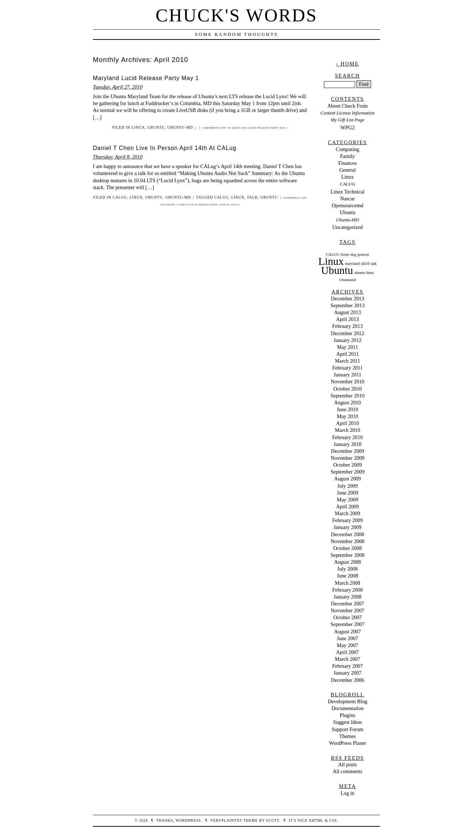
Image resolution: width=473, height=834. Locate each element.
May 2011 (347, 347)
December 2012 (347, 333)
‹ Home (347, 64)
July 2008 (347, 569)
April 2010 (347, 423)
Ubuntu (156, 127)
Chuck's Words (236, 15)
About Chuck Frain (347, 106)
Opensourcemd (347, 205)
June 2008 (347, 576)
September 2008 (347, 555)
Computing (347, 149)
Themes (347, 736)
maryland (352, 264)
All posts (347, 764)
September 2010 (347, 396)
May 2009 (347, 500)
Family (347, 156)
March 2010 (347, 430)
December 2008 (347, 534)
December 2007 (347, 603)
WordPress (188, 820)
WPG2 (347, 127)
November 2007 (347, 610)
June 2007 (347, 638)
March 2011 (347, 361)
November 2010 (347, 381)
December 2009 (347, 451)
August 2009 (347, 478)
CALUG (119, 197)
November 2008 (347, 541)
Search (347, 76)
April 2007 (347, 652)
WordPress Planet (347, 743)
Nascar (347, 198)
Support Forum (347, 729)
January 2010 (347, 444)
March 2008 (347, 583)
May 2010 (347, 416)
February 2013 (347, 326)
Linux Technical (347, 192)
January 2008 (347, 597)
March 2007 (347, 659)
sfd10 (365, 264)
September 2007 (347, 624)
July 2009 (347, 486)
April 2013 (347, 319)
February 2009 (347, 520)
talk (252, 197)
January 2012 (347, 340)
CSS (333, 820)
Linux (138, 127)
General (347, 170)
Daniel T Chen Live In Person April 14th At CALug (164, 148)
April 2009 (347, 506)
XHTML (316, 820)
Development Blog (347, 701)
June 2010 (347, 409)
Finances (347, 163)
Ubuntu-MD (180, 127)
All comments (347, 771)
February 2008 (347, 590)
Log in (347, 793)
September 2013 (347, 305)
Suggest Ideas (347, 722)
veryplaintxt (226, 820)
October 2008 (347, 548)
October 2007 (347, 617)
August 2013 (347, 312)
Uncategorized (347, 227)
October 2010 (347, 389)
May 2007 (347, 645)
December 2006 (347, 680)
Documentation (348, 708)
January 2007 (347, 673)
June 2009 (347, 493)
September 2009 (347, 472)
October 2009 (347, 465)
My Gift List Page (347, 119)
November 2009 (347, 458)
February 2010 (347, 437)
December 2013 (347, 298)
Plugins (347, 715)
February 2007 (347, 666)
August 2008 (347, 562)
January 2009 (347, 527)
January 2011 (348, 375)
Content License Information (348, 113)
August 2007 (347, 631)
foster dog (348, 255)
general (363, 255)
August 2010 (347, 402)
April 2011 (347, 354)
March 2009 (347, 513)
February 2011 (347, 368)
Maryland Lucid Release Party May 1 (146, 78)
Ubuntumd (347, 280)
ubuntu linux (364, 273)
